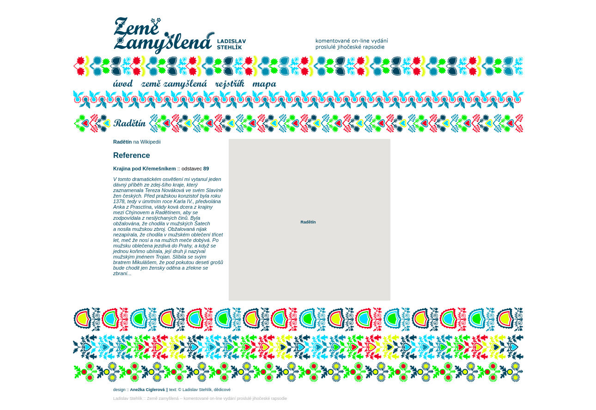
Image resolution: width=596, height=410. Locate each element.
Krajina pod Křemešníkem (144, 168)
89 (206, 168)
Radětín (122, 142)
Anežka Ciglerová (147, 389)
